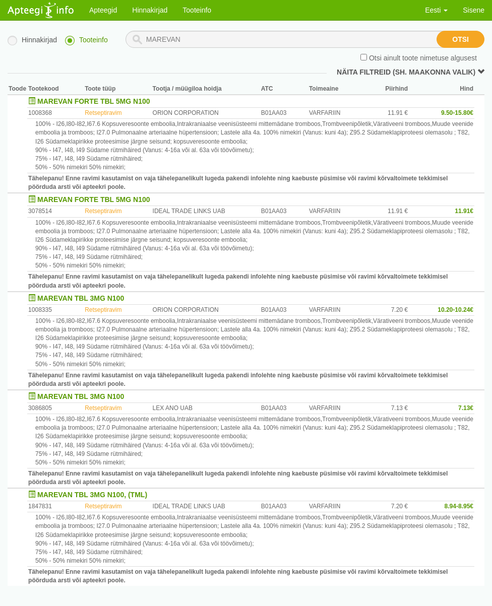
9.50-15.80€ (457, 112)
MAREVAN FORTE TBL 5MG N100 (93, 101)
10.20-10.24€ (455, 309)
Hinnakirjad (149, 10)
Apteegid (103, 10)
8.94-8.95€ (459, 506)
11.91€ (464, 211)
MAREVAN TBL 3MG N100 (80, 298)
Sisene (473, 10)
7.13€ (465, 408)
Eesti (436, 10)
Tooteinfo (196, 10)
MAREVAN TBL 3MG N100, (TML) (92, 495)
